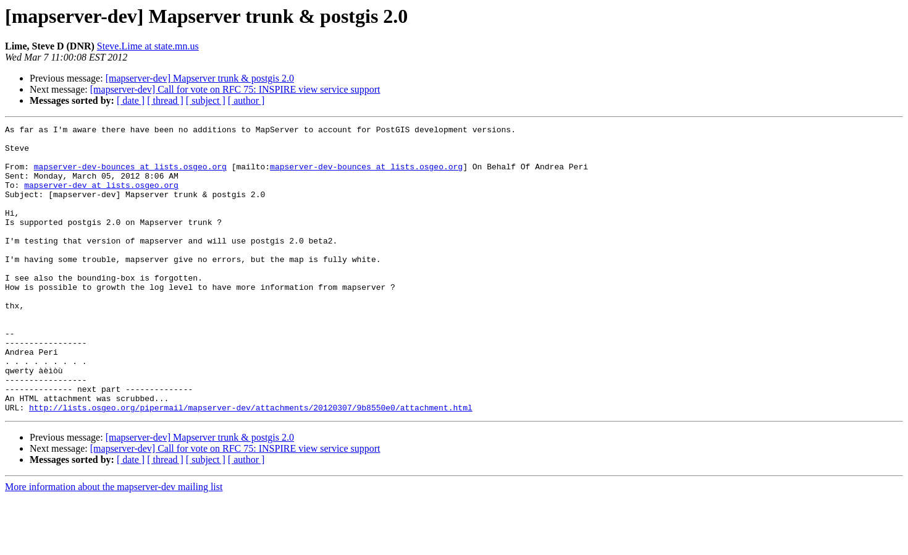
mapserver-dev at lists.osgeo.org (101, 197)
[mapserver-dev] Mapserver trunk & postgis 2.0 (200, 78)
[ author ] (246, 100)
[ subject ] (205, 100)
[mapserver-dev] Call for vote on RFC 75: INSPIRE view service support (235, 89)
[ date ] (131, 100)
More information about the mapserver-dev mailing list (113, 544)
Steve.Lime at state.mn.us (148, 46)
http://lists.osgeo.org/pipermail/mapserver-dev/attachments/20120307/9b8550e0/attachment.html (251, 464)
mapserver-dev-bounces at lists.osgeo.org (130, 175)
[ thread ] (165, 100)
